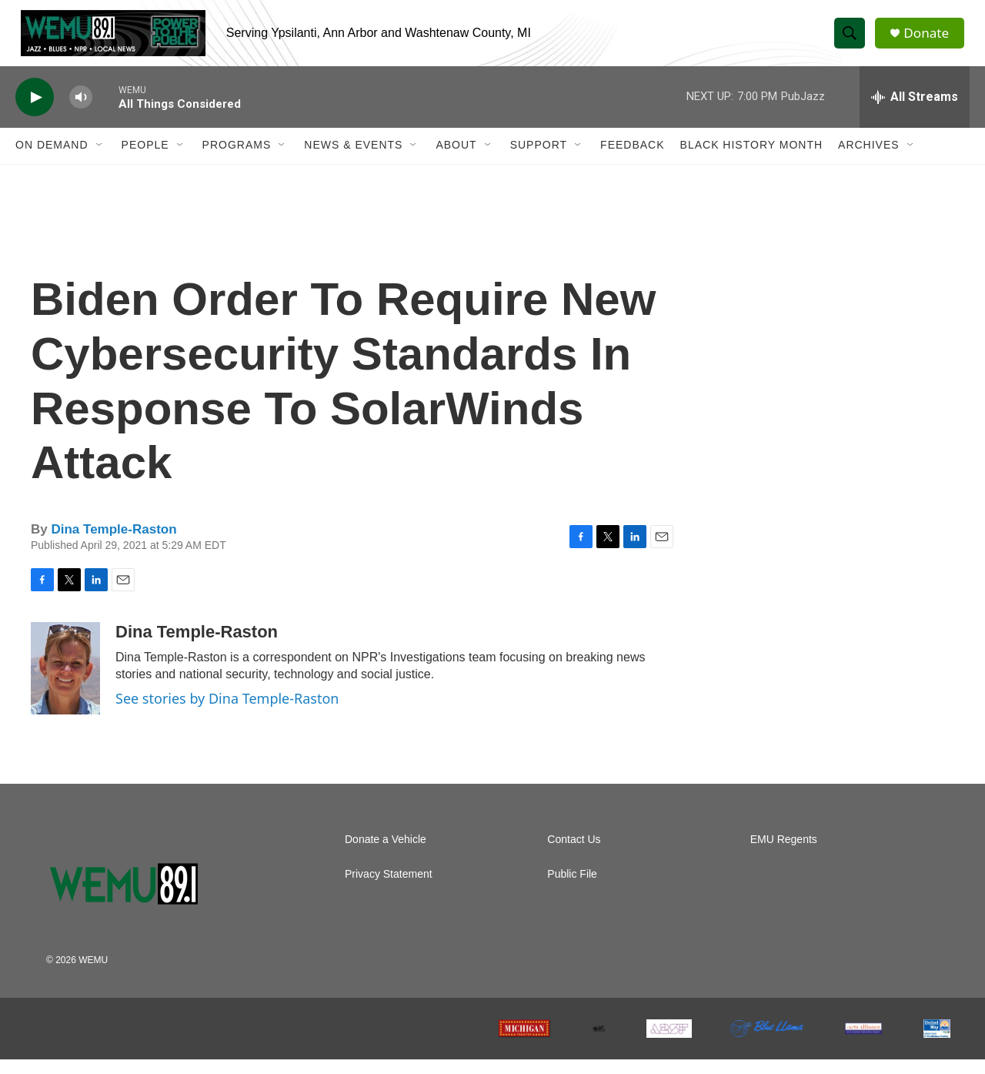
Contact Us (573, 854)
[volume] (81, 112)
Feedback (632, 160)
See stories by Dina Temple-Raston (227, 713)
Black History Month (751, 160)
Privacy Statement (388, 889)
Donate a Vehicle (385, 854)
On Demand (51, 160)
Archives (869, 160)
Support (538, 160)
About (456, 160)
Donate (930, 40)
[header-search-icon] (852, 40)
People (145, 160)
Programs (237, 160)
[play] (34, 112)
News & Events (353, 160)
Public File (572, 889)
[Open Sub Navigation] (100, 160)
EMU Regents (783, 854)
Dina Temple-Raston (113, 544)
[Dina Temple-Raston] (65, 683)
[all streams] (915, 111)
